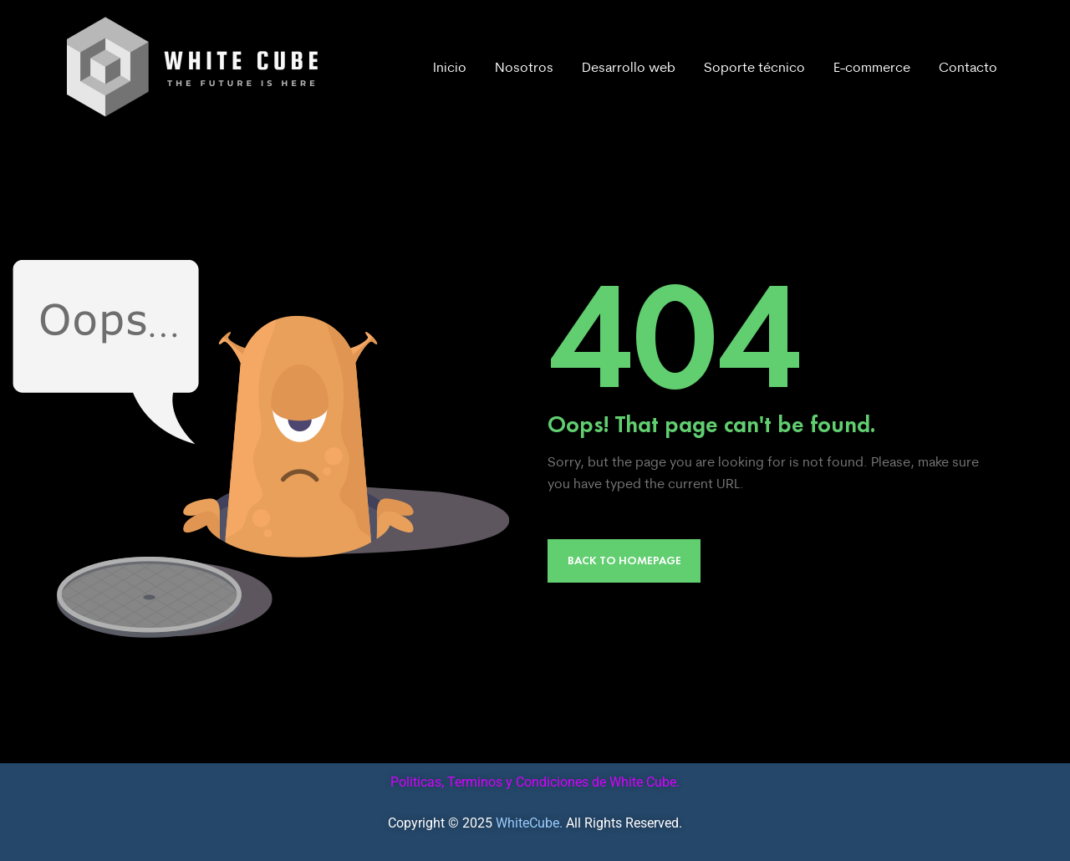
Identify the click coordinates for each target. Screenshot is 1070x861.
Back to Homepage (624, 560)
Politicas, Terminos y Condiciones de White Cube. (535, 782)
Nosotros (524, 67)
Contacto (968, 67)
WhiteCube (527, 823)
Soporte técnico (754, 67)
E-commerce (871, 67)
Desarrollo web (628, 67)
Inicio (449, 67)
